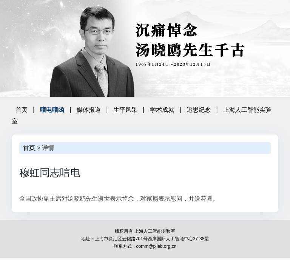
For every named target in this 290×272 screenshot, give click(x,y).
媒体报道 (89, 110)
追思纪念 (199, 110)
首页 (21, 110)
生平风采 (125, 110)
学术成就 (162, 110)
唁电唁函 (52, 110)
